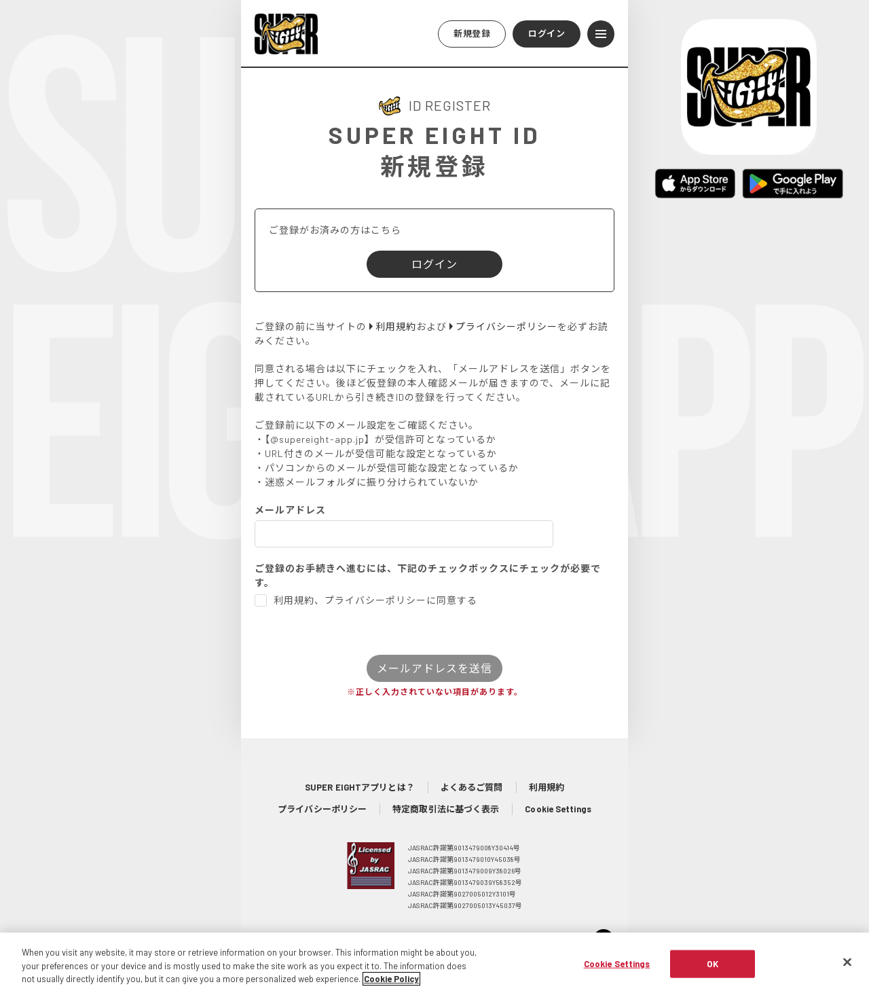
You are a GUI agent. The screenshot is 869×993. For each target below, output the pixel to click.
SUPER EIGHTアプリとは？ (360, 787)
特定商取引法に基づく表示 (445, 809)
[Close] (847, 968)
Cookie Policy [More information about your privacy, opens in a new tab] (391, 985)
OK (712, 969)
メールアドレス (290, 510)
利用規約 (546, 787)
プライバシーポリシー (322, 809)
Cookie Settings (558, 809)
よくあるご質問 (472, 787)
